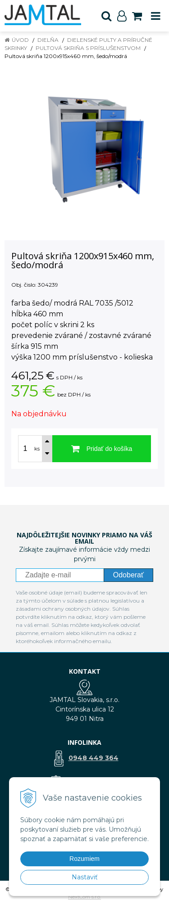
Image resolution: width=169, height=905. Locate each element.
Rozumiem (84, 858)
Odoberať (128, 575)
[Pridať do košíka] (101, 448)
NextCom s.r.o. (84, 897)
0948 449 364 (94, 758)
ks (37, 449)
